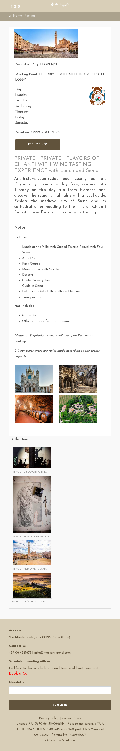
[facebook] (10, 3)
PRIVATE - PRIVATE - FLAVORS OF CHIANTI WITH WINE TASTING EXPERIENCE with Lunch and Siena (56, 164)
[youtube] (18, 3)
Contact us (17, 646)
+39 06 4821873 (20, 652)
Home (17, 15)
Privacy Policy (49, 718)
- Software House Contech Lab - (60, 740)
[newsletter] (60, 690)
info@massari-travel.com (52, 652)
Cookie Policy (71, 718)
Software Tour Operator (60, 746)
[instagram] (14, 3)
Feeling (30, 15)
